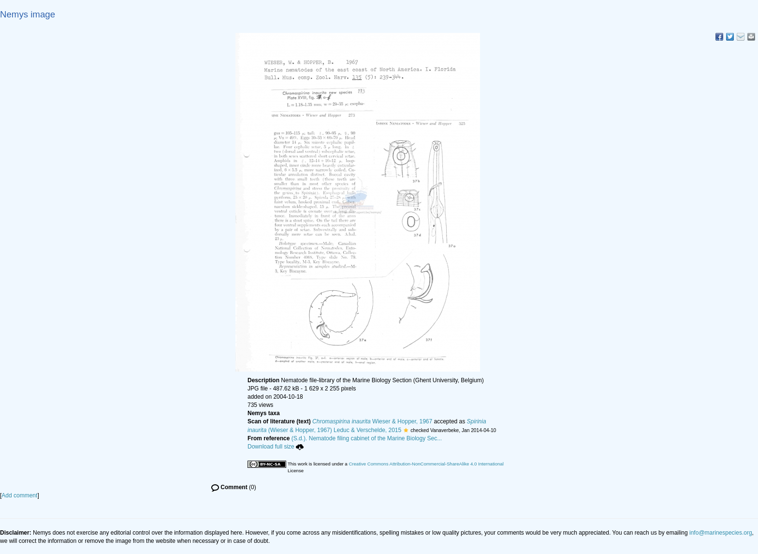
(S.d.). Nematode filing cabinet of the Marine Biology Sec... (367, 438)
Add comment (19, 495)
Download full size (276, 446)
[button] (405, 430)
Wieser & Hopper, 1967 (372, 421)
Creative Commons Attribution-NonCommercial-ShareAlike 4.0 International (426, 463)
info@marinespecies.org (720, 532)
